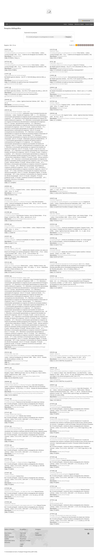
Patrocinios (7, 542)
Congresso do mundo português (13, 113)
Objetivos (7, 535)
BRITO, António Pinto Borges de (13, 428)
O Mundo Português (55, 227)
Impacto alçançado (9, 537)
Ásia (30, 376)
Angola (21, 544)
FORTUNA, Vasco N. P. (56, 63)
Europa (59, 396)
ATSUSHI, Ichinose (55, 250)
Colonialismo (15, 104)
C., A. (51, 501)
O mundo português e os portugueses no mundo (18, 53)
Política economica (17, 360)
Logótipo (7, 538)
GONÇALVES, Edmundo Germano (59, 419)
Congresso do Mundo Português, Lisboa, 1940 (17, 111)
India (45, 206)
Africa (19, 56)
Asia (69, 255)
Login (7, 24)
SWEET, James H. (55, 354)
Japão (33, 376)
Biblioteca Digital (79, 24)
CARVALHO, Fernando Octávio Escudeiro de (62, 438)
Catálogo (70, 24)
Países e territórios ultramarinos (73, 118)
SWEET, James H (55, 369)
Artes (58, 243)
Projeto (37, 533)
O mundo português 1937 (11, 416)
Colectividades (71, 270)
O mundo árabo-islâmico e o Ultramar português (18, 355)
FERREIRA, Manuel (55, 488)
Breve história (8, 533)
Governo (73, 94)
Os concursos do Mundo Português (59, 421)
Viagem (32, 270)
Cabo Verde (23, 533)
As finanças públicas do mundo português (61, 65)
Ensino (34, 219)
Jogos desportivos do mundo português (15, 75)
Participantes (38, 535)
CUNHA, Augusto (54, 103)
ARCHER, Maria (9, 264)
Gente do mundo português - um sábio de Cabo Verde (19, 491)
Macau (68, 94)
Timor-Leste (12, 393)
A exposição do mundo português (59, 474)
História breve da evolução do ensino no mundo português (65, 279)
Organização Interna (10, 540)
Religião (88, 94)
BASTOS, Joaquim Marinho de (58, 458)
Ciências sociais (61, 270)
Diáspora (75, 378)
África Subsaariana (55, 379)
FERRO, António (9, 474)
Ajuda (71, 41)
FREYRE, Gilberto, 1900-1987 (13, 248)
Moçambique (39, 206)
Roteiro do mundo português (12, 265)
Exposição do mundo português (58, 77)
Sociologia (60, 219)
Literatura (65, 191)
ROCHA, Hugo (9, 460)
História (59, 108)
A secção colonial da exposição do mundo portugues (64, 264)
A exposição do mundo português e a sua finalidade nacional (66, 201)
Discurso (68, 80)
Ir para (71, 45)
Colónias (25, 80)
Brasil (70, 219)
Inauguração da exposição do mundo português (17, 89)
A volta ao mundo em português (13, 227)
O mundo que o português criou (58, 215)
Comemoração (61, 80)
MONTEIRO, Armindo (56, 405)
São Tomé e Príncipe (25, 540)
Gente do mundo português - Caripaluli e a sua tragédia (65, 489)
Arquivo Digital (89, 24)
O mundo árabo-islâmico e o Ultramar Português (18, 201)
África (25, 206)
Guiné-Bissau (31, 206)
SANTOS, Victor (9, 51)
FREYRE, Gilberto (55, 214)
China (38, 376)
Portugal (70, 68)
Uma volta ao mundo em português (14, 371)
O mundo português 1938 (11, 448)
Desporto (14, 80)
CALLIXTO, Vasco (9, 226)
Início (65, 24)
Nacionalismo (68, 205)
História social (61, 359)
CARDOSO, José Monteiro (12, 214)
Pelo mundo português (56, 89)
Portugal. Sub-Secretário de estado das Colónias (18, 400)
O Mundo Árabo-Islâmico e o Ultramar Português (18, 385)
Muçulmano (25, 393)
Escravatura (69, 359)
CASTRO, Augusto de (56, 200)
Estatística (40, 393)
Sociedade (15, 255)
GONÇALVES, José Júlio (11, 200)
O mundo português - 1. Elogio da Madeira (16, 462)
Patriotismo (60, 205)
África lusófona (81, 94)
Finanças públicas (62, 68)
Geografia (14, 56)
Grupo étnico (32, 393)
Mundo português (54, 503)
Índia (58, 94)
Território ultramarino (23, 270)
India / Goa (22, 535)
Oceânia (41, 391)
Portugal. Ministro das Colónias (13, 414)
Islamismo (20, 206)
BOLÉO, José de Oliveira (57, 277)
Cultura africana (83, 378)
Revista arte (15, 407)
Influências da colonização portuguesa (29, 255)
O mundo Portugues (10, 189)
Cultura (75, 205)
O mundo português (10, 101)
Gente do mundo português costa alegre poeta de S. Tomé (20, 505)
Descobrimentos (27, 181)
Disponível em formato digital (59, 71)
